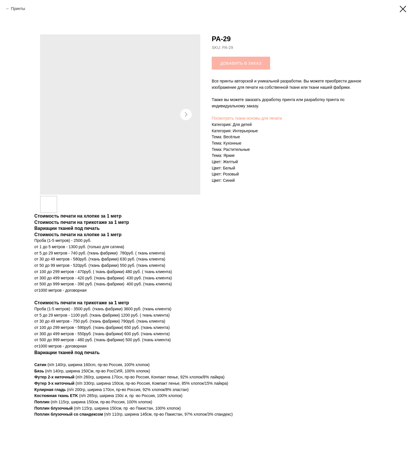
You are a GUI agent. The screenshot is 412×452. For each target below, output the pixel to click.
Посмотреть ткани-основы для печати (247, 118)
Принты (18, 8)
